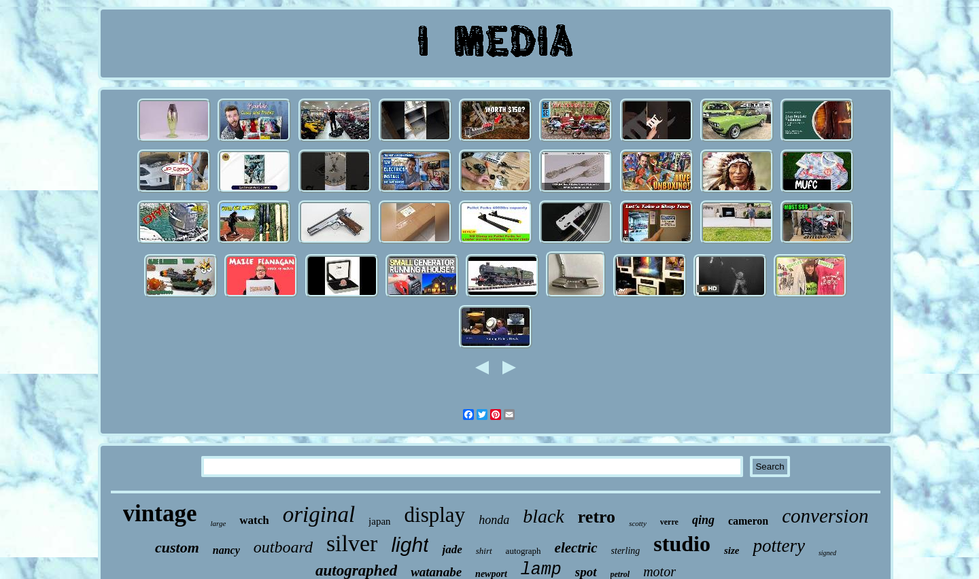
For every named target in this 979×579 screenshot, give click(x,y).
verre (669, 522)
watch (254, 520)
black (543, 516)
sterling (625, 551)
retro (596, 517)
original (319, 514)
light (409, 544)
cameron (748, 521)
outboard (283, 547)
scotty (638, 523)
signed (827, 553)
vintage (160, 513)
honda (494, 520)
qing (703, 520)
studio (681, 543)
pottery (778, 546)
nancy (226, 550)
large (218, 523)
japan (379, 521)
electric (576, 548)
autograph (523, 551)
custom (177, 547)
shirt (484, 551)
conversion (825, 516)
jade (452, 549)
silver (352, 543)
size (732, 550)
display (435, 515)
